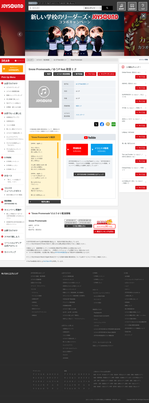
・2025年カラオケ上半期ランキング (71, 286)
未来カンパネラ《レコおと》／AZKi (132, 120)
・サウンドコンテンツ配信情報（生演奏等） (74, 295)
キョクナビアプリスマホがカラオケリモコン (15, 138)
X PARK (7, 157)
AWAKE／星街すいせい (129, 83)
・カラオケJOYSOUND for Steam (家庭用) (104, 332)
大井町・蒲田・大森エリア (132, 380)
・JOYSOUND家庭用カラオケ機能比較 (103, 335)
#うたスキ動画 (102, 149)
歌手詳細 (79, 74)
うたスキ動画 (10, 125)
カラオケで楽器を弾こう (14, 133)
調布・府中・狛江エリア (131, 383)
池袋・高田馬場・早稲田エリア (102, 377)
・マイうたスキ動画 (36, 295)
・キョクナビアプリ (67, 345)
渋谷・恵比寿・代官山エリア (118, 374)
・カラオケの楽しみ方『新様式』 (71, 315)
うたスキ (33, 289)
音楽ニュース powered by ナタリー (103, 345)
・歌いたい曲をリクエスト (69, 341)
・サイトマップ (128, 335)
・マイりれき (34, 305)
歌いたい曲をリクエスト (14, 129)
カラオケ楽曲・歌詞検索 (38, 276)
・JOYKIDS (65, 358)
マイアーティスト (107, 74)
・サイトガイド (97, 299)
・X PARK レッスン (98, 279)
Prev (20, 34)
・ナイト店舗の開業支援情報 (131, 325)
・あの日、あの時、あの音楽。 (70, 312)
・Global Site (127, 331)
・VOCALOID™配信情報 (68, 299)
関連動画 (77, 149)
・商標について (128, 305)
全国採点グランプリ (12, 117)
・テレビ (95, 319)
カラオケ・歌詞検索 (42, 60)
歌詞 (49, 74)
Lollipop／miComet (128, 132)
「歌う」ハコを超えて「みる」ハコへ (13, 181)
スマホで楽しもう (12, 237)
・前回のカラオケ (35, 308)
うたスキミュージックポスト (12, 189)
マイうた (91, 74)
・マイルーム (34, 292)
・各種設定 (34, 315)
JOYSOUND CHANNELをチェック (90, 174)
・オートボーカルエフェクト (69, 348)
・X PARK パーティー (99, 276)
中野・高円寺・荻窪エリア (116, 386)
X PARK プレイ (11, 169)
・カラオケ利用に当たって (131, 299)
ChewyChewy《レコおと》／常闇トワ (133, 169)
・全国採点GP (35, 299)
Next (129, 34)
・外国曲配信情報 (66, 305)
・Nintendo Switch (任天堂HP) (101, 316)
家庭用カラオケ (97, 309)
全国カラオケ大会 (36, 282)
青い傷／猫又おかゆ (128, 143)
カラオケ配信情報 (63, 74)
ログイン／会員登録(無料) (14, 69)
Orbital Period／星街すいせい (131, 72)
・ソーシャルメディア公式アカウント (134, 279)
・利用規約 (127, 302)
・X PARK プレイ (97, 282)
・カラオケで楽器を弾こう (69, 338)
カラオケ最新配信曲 (12, 91)
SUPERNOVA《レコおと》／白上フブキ (133, 96)
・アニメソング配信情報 (68, 302)
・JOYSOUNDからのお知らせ (132, 292)
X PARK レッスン (12, 165)
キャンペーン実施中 (12, 210)
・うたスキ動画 (66, 335)
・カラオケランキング (68, 279)
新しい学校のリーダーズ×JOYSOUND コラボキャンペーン (15, 216)
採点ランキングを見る (105, 231)
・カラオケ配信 (97, 302)
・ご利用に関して (128, 295)
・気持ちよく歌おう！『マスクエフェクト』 (74, 318)
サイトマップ (10, 252)
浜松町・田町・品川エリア (116, 380)
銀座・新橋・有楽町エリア (135, 374)
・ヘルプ (126, 286)
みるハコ (8, 175)
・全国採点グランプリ (68, 328)
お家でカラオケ (11, 230)
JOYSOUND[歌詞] (60, 252)
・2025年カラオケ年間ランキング (71, 282)
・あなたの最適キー (67, 351)
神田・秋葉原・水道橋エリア (119, 377)
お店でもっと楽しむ (12, 113)
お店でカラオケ (11, 83)
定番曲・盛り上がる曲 (13, 107)
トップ (30, 60)
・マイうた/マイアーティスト (39, 312)
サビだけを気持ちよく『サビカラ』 (13, 144)
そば (48, 3)
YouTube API (47, 261)
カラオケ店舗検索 (36, 279)
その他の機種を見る (78, 226)
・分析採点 (34, 302)
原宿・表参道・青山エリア (132, 386)
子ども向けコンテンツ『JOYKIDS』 (13, 150)
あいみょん (70, 3)
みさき (63, 3)
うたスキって (20, 60)
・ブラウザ (96, 325)
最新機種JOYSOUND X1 (10, 202)
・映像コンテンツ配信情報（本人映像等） (73, 292)
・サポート (127, 289)
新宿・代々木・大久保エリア (101, 374)
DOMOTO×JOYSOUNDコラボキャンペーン (15, 223)
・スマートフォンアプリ (99, 322)
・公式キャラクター (129, 282)
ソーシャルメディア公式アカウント (12, 244)
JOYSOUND (12, 6)
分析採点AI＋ (10, 121)
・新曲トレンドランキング (69, 289)
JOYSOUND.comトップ (38, 273)
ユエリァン (55, 3)
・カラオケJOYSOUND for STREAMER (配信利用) (106, 329)
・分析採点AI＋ (66, 332)
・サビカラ (65, 354)
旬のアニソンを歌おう (13, 103)
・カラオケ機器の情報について (132, 312)
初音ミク (79, 106)
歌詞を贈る (45, 202)
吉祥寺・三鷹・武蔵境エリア (101, 383)
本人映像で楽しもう (12, 99)
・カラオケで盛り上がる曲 (69, 309)
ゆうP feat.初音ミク (60, 60)
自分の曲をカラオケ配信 (14, 195)
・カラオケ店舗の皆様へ (130, 318)
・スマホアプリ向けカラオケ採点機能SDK (135, 322)
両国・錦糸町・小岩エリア (101, 386)
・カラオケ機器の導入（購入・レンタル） (135, 315)
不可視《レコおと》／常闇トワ (132, 108)
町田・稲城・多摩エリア (117, 383)
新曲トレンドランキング (14, 95)
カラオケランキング (12, 87)
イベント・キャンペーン (38, 286)
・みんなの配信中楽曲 (99, 296)
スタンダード (80, 115)
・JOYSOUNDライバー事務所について (134, 328)
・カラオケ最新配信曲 (68, 276)
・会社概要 (127, 276)
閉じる (143, 16)
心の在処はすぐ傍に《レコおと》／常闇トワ (132, 182)
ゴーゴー (42, 3)
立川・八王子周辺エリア (135, 377)
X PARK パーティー (12, 161)
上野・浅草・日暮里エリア (101, 380)
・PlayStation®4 (97, 312)
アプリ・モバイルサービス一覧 (102, 342)
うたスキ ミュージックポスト (101, 293)
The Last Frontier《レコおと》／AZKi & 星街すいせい (132, 156)
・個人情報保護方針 (129, 309)
